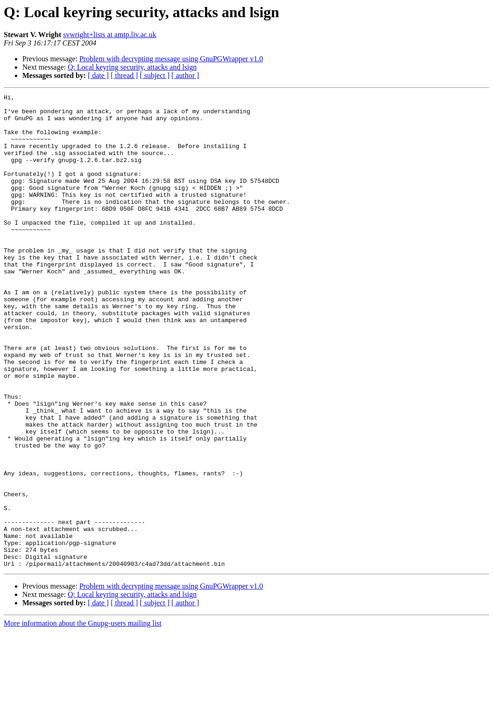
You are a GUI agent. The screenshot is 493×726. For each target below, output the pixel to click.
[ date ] (98, 75)
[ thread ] (124, 75)
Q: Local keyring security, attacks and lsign (132, 67)
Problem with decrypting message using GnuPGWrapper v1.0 (171, 59)
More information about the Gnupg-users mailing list (83, 718)
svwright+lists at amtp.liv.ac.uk (109, 35)
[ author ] (185, 75)
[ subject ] (155, 75)
